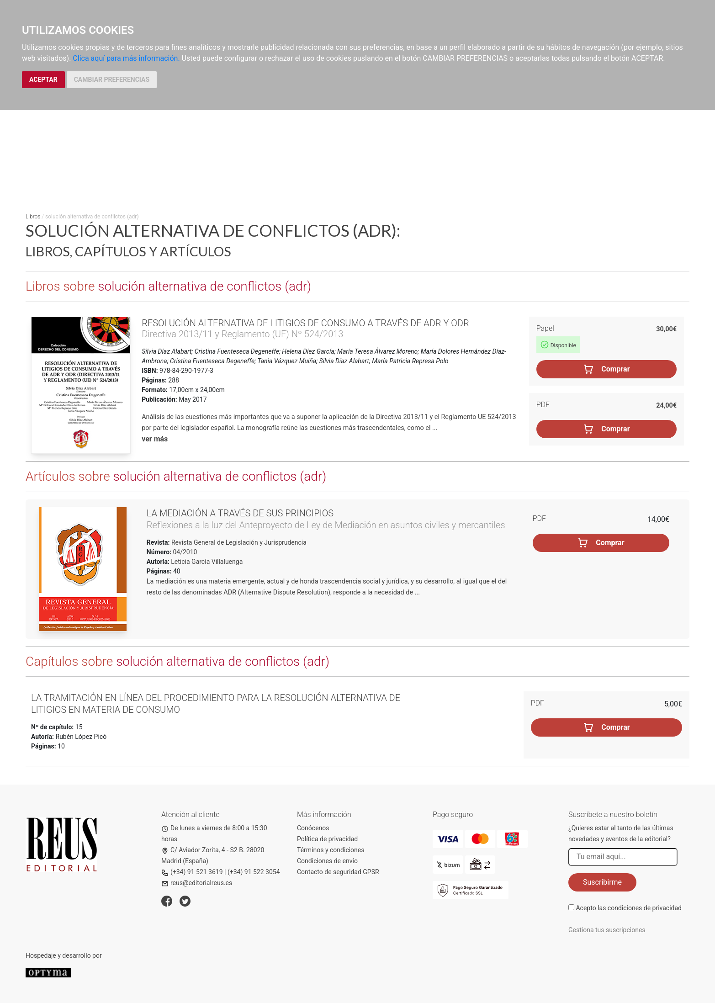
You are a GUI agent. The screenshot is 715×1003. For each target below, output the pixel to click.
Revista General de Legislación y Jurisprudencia (237, 542)
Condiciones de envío (327, 861)
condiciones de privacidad (645, 908)
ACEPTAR (43, 79)
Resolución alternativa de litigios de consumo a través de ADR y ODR (305, 323)
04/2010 (184, 552)
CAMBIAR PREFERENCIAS (111, 79)
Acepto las (629, 908)
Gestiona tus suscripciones (607, 930)
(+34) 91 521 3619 (192, 872)
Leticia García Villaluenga (207, 561)
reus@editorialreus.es (196, 882)
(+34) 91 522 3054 (254, 872)
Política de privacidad (327, 839)
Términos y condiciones (330, 850)
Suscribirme (602, 882)
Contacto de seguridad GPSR (338, 872)
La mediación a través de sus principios (240, 513)
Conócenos (313, 828)
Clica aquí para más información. (126, 58)
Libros (33, 216)
